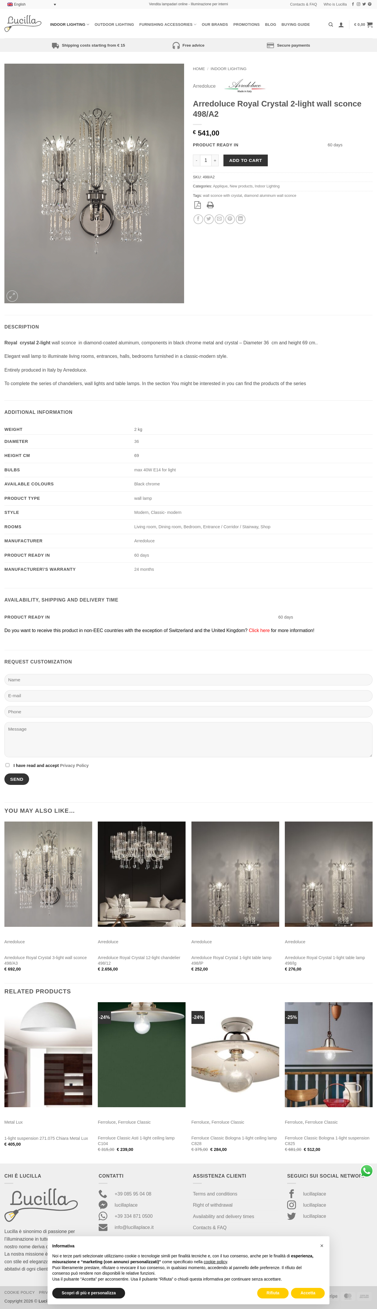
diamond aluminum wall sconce (270, 195)
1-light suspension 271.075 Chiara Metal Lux (46, 1138)
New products (241, 186)
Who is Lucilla (335, 4)
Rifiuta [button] (273, 1293)
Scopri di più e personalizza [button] (89, 1293)
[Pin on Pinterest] (230, 219)
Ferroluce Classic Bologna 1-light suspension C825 (327, 1141)
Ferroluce (107, 1122)
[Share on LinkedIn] (240, 219)
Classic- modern (166, 512)
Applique (220, 186)
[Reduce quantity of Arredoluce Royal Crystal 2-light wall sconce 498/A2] (196, 160)
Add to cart (245, 160)
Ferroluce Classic (134, 1122)
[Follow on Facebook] (353, 4)
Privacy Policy (74, 765)
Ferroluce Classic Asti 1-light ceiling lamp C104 (136, 1141)
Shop (265, 526)
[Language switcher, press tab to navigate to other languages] (31, 4)
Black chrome (147, 484)
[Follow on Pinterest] (369, 4)
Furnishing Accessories (167, 24)
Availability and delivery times (223, 1216)
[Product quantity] (206, 160)
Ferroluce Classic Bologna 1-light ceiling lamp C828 (234, 1141)
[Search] (331, 24)
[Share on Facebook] (198, 219)
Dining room (170, 526)
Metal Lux (13, 1122)
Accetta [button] (307, 1293)
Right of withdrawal (213, 1205)
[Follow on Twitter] (364, 4)
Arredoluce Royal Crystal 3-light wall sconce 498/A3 (45, 960)
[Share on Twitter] (209, 219)
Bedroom (192, 526)
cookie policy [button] (215, 1261)
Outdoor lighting (114, 24)
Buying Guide (296, 24)
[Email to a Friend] (219, 219)
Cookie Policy (19, 1293)
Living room (145, 526)
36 (136, 441)
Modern (141, 512)
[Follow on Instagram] (358, 4)
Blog (270, 24)
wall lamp (143, 498)
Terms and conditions (215, 1193)
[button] (363, 24)
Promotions (246, 24)
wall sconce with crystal (222, 195)
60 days (141, 555)
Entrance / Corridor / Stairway (230, 526)
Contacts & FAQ (303, 4)
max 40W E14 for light (155, 470)
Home (199, 69)
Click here (259, 630)
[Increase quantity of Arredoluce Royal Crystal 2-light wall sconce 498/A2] (215, 160)
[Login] (341, 24)
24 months (144, 569)
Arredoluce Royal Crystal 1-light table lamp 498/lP (231, 960)
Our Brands (215, 24)
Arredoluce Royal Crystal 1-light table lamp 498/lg (325, 960)
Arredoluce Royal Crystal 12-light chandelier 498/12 (139, 960)
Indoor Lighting (69, 24)
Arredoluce (204, 86)
